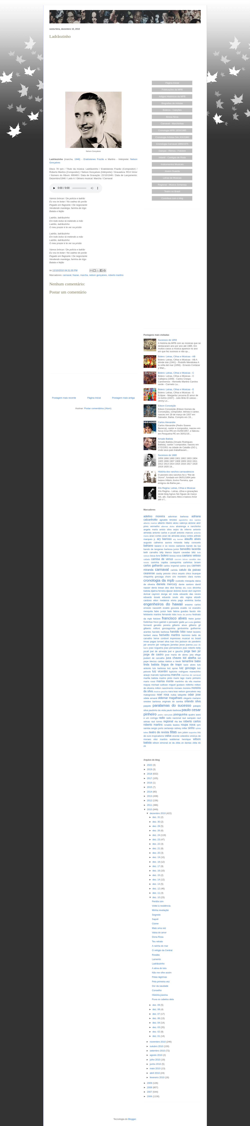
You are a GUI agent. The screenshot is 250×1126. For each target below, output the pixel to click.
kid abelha (189, 657)
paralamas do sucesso (172, 705)
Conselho (157, 990)
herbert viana (151, 635)
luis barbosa (159, 668)
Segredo (156, 914)
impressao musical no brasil (185, 638)
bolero (165, 555)
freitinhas (148, 622)
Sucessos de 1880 (167, 455)
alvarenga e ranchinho (188, 526)
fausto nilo (195, 611)
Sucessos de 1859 (167, 340)
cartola (174, 570)
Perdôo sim (158, 901)
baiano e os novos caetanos (169, 546)
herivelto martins (169, 635)
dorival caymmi (152, 594)
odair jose (194, 694)
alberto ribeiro (165, 523)
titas (173, 732)
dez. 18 (157, 862)
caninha (155, 562)
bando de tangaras (153, 549)
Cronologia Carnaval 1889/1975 (172, 144)
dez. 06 (157, 1018)
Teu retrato (157, 941)
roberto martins (115, 275)
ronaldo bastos (172, 725)
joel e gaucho (175, 651)
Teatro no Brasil (172, 191)
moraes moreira (182, 688)
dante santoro (186, 584)
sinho (191, 728)
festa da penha (184, 614)
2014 (150, 791)
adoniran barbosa (178, 516)
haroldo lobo (178, 631)
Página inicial (94, 397)
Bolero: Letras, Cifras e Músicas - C (176, 373)
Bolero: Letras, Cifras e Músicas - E (176, 389)
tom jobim (183, 732)
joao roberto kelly (192, 648)
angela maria (151, 529)
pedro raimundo (165, 715)
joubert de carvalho (154, 658)
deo (167, 587)
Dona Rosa (157, 937)
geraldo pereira (162, 625)
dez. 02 (157, 1031)
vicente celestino (180, 736)
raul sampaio (189, 718)
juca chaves (173, 657)
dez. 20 (157, 853)
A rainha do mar (160, 946)
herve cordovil (161, 638)
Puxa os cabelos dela (163, 999)
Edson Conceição (167, 405)
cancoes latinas (181, 559)
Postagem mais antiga (123, 397)
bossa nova (175, 555)
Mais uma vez (159, 928)
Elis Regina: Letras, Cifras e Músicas (176, 488)
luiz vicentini (160, 671)
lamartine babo (191, 661)
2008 (150, 1087)
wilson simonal (160, 742)
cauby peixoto (163, 573)
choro (168, 576)
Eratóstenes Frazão (94, 159)
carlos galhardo (153, 565)
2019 (150, 769)
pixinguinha (180, 714)
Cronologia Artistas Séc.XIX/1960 (172, 137)
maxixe (197, 681)
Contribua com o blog (172, 198)
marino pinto (165, 678)
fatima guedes (180, 611)
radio (162, 717)
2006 (150, 1096)
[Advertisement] (93, 64)
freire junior (194, 618)
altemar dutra (167, 526)
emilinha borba (193, 600)
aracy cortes (186, 536)
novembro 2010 (158, 1041)
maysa (147, 684)
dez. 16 (157, 870)
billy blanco (166, 552)
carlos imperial (171, 565)
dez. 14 (157, 879)
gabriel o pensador (168, 622)
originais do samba (172, 701)
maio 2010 (155, 1068)
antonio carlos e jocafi (164, 532)
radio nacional (173, 718)
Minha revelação (160, 910)
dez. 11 (157, 893)
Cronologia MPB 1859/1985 (172, 130)
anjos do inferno (182, 529)
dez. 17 (157, 866)
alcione (191, 523)
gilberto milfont (152, 628)
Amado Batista (165, 438)
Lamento (156, 959)
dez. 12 (157, 888)
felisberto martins (152, 614)
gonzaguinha (168, 628)
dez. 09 (157, 1005)
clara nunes (194, 576)
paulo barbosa (174, 710)
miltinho (190, 684)
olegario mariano (192, 698)
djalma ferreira (158, 591)
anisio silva (165, 529)
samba (147, 728)
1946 (77, 159)
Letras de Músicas (172, 178)
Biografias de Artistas (172, 103)
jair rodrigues (163, 644)
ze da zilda (174, 742)
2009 (150, 1083)
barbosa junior (171, 549)
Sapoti (155, 919)
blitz (194, 552)
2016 (150, 782)
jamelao (174, 644)
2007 (150, 1091)
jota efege (195, 654)
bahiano (148, 545)
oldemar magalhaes (170, 697)
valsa (168, 735)
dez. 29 (157, 826)
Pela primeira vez (161, 981)
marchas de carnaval (191, 675)
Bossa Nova (172, 117)
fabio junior (160, 611)
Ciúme (155, 923)
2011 (150, 805)
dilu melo (187, 588)
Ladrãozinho (158, 963)
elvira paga (177, 600)
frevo (156, 622)
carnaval (67, 275)
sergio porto (157, 728)
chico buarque (193, 573)
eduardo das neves (190, 594)
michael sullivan (159, 684)
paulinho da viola (157, 710)
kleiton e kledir (173, 661)
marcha (84, 275)
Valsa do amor (159, 932)
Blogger (132, 1119)
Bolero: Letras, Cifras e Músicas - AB (176, 356)
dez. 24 (157, 835)
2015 (150, 787)
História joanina (160, 995)
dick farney (176, 587)
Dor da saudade (160, 986)
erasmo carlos (193, 604)
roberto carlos (192, 721)
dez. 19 (157, 857)
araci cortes (155, 536)
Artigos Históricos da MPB (172, 96)
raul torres (156, 721)
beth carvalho (151, 552)
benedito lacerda (190, 549)
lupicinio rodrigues (178, 671)
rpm (199, 725)
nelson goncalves (187, 691)
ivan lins (174, 641)
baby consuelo (192, 542)
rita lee (178, 721)
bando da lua (193, 546)
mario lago (179, 678)
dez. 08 (157, 1009)
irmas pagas (150, 641)
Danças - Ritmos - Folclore (172, 150)
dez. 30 (157, 821)
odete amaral (150, 698)
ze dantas (186, 742)
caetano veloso (191, 555)
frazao (76, 275)
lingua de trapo (171, 664)
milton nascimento (164, 688)
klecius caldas (157, 661)
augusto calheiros (153, 542)
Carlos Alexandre (166, 422)
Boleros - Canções (172, 110)
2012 (150, 800)
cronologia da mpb (159, 580)
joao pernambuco (173, 648)
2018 (150, 773)
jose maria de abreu (176, 654)
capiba (164, 562)
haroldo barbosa (160, 632)
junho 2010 (156, 1064)
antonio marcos (185, 532)
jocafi (146, 651)
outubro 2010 (157, 1046)
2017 (150, 778)
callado (147, 559)
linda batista (151, 664)
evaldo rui (185, 608)
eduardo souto (170, 597)
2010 (150, 809)
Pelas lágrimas (159, 977)
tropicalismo (158, 736)
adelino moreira (154, 516)
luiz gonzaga (187, 668)
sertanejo (168, 728)
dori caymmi (194, 591)
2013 (150, 796)
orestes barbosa (152, 701)
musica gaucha (160, 691)
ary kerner (178, 539)
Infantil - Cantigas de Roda (172, 157)
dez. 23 (157, 839)
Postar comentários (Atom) (97, 408)
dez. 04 (157, 1022)
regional (168, 721)
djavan (169, 591)
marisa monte (165, 681)
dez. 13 (157, 884)
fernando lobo (169, 614)
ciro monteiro (179, 576)
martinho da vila (183, 681)
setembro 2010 (158, 1050)
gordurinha (183, 628)
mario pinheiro (193, 678)
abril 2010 (155, 1073)
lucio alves (189, 664)
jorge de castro (154, 654)
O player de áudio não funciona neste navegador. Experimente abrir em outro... (75, 188)
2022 (150, 765)
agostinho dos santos (190, 520)
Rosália (156, 955)
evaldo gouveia (171, 608)
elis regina (186, 597)
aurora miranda (173, 542)
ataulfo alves (193, 539)
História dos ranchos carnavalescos (176, 471)
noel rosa (163, 694)
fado (169, 611)
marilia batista (151, 678)
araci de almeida (170, 536)
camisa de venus (162, 559)
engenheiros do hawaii (163, 604)
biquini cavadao (181, 552)
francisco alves (174, 618)
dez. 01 (157, 1036)
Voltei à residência (161, 905)
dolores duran (181, 591)
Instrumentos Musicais (172, 164)
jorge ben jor (192, 651)
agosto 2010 (156, 1055)
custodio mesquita (185, 581)
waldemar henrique (180, 739)
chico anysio (178, 573)
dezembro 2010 (158, 813)
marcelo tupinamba (160, 675)
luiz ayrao (172, 668)
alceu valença (180, 523)
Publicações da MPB (172, 89)
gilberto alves (179, 625)
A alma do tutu (159, 968)
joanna (189, 644)
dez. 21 (157, 848)
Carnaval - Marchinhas (172, 123)
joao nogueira (156, 648)
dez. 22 (157, 844)
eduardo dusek (152, 597)
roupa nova (188, 724)
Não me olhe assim (162, 972)
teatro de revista (159, 732)
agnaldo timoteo (168, 520)
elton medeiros (161, 600)
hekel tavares (194, 632)
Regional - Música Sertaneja (172, 184)
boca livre (155, 555)
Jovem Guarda (172, 171)
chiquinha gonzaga (154, 576)
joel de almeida (158, 651)
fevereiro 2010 (157, 1077)
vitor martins (160, 739)
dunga (164, 594)
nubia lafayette (178, 694)
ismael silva (163, 641)
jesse (182, 644)
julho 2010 (155, 1059)
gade (181, 622)
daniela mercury (166, 584)
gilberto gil (195, 625)
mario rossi (149, 681)
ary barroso (164, 539)
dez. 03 (157, 1027)
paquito (147, 706)
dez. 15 (157, 875)
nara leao (173, 691)
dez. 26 (157, 830)
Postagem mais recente (64, 397)
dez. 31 (157, 817)
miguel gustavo (177, 684)
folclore (157, 618)
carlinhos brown (192, 562)
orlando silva (192, 701)
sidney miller (180, 728)
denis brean (157, 587)
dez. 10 (157, 897)
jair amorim (149, 644)
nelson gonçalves (98, 275)
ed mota (173, 594)
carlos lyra (185, 565)
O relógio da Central (162, 950)
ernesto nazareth (153, 608)
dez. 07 (157, 1014)
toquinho (193, 732)
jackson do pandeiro (190, 641)
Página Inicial (172, 83)
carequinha (175, 562)
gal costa (189, 622)
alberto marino (150, 523)
